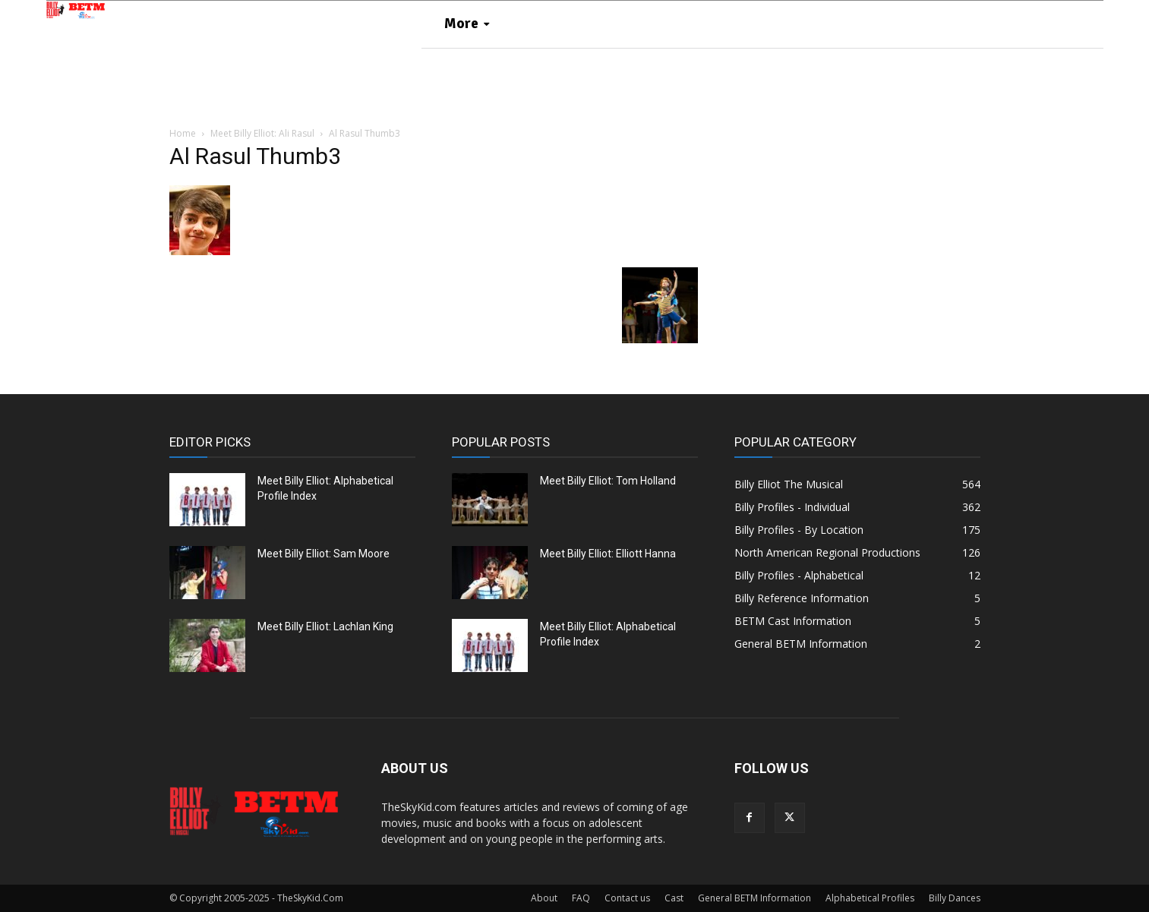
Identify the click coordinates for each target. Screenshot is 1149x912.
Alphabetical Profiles (869, 897)
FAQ (581, 897)
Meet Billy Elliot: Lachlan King (325, 626)
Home (182, 133)
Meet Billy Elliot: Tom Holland (608, 481)
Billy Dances (954, 897)
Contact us (627, 897)
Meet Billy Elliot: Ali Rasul (262, 133)
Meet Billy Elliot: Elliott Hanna (608, 554)
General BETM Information (754, 897)
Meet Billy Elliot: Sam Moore (323, 554)
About (544, 897)
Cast (673, 897)
